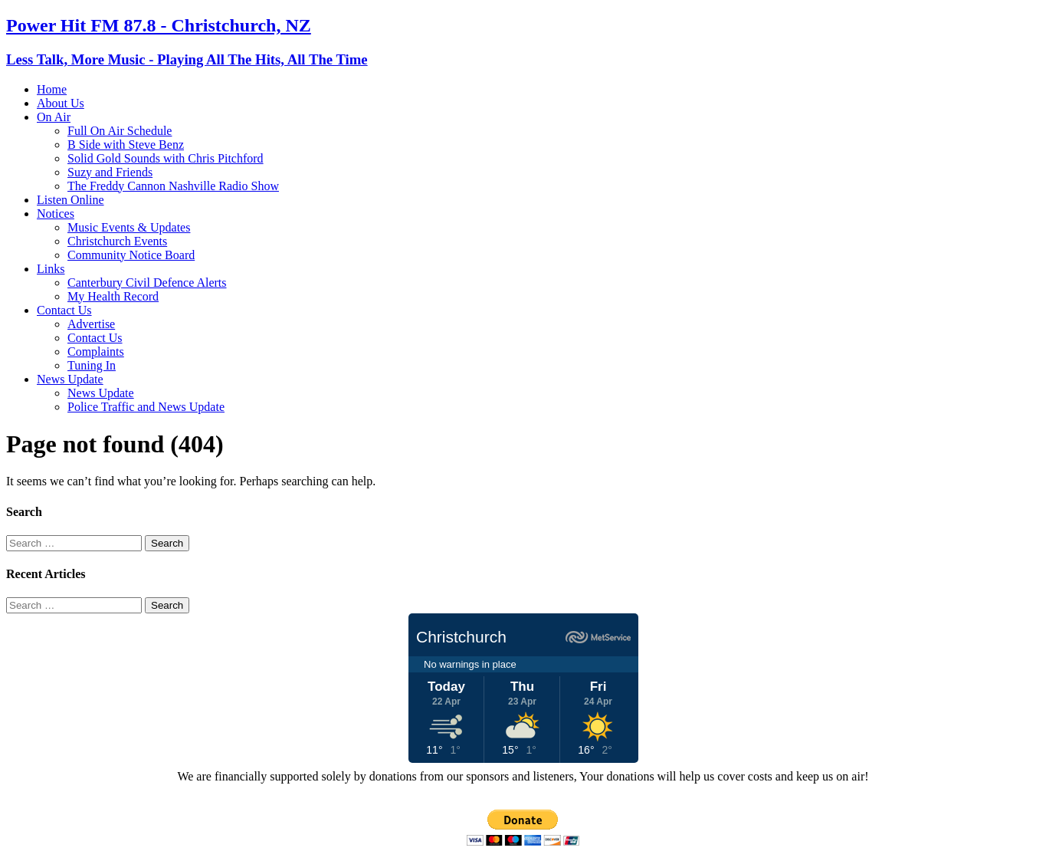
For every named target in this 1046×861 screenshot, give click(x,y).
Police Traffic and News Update (146, 406)
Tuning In (91, 365)
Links (50, 268)
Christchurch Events (117, 241)
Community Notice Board (131, 254)
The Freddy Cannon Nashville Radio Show (173, 185)
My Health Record (113, 296)
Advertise (91, 323)
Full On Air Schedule (119, 130)
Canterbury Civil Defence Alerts (147, 282)
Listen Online (70, 199)
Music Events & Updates (128, 227)
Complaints (95, 351)
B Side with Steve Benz (125, 144)
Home (52, 89)
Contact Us (64, 310)
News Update (70, 379)
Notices (55, 213)
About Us (60, 103)
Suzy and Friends (109, 172)
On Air (53, 116)
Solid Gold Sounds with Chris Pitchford (165, 158)
